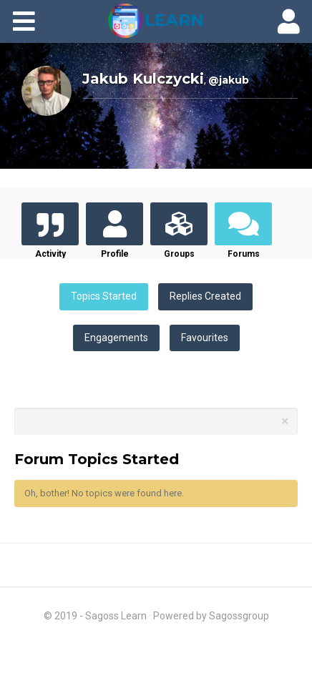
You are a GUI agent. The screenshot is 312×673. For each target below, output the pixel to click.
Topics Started (104, 296)
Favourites (204, 337)
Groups (179, 254)
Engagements (116, 337)
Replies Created (205, 296)
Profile (115, 254)
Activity (50, 254)
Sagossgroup (239, 616)
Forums (244, 254)
